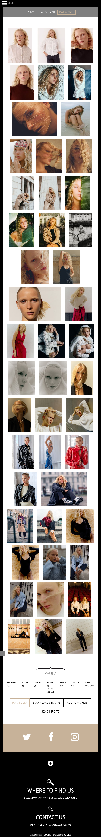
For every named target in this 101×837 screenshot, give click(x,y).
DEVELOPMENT (66, 12)
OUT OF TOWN (48, 12)
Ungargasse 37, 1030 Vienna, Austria (50, 798)
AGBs (47, 834)
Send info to (50, 711)
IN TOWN (31, 12)
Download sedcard (47, 702)
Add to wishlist (78, 702)
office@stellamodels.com (50, 824)
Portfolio (19, 702)
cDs (69, 834)
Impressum (36, 834)
